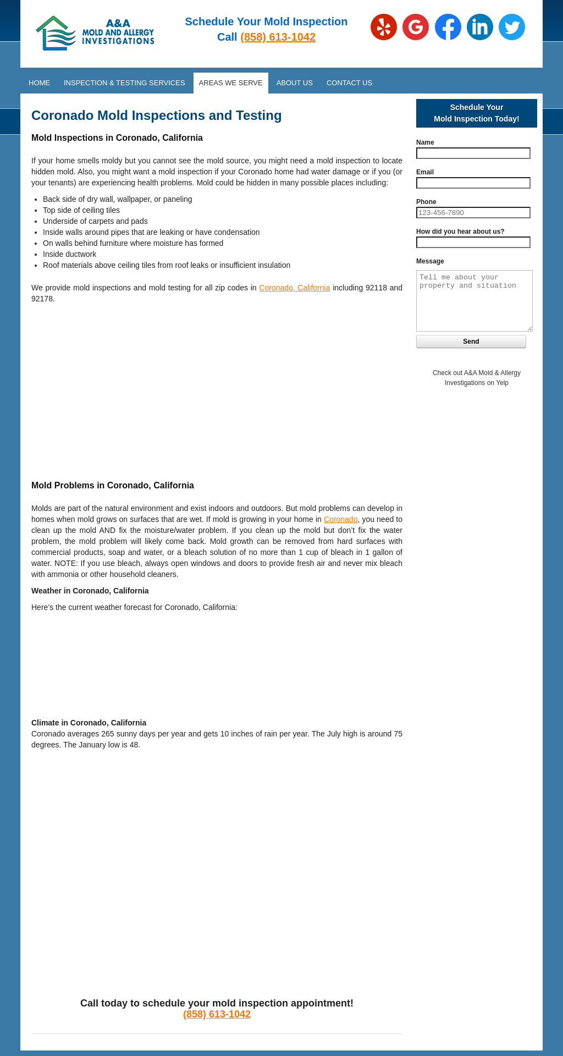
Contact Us (349, 83)
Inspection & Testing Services (124, 83)
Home (39, 83)
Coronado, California (294, 287)
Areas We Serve (231, 83)
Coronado (341, 519)
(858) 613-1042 (278, 37)
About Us (295, 83)
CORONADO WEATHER (216, 659)
